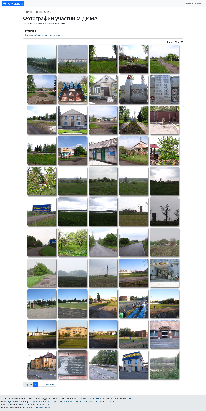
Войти (198, 3)
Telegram (44, 404)
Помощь (68, 401)
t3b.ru (131, 398)
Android (30, 407)
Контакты (46, 401)
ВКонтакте (24, 404)
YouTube (34, 404)
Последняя (49, 384)
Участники (28, 23)
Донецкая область (34, 35)
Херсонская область (54, 35)
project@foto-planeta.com (89, 398)
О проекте (35, 401)
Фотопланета (13, 3)
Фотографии (51, 23)
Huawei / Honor (43, 407)
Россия (63, 23)
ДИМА (39, 23)
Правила (78, 401)
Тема (189, 3)
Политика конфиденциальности (99, 401)
